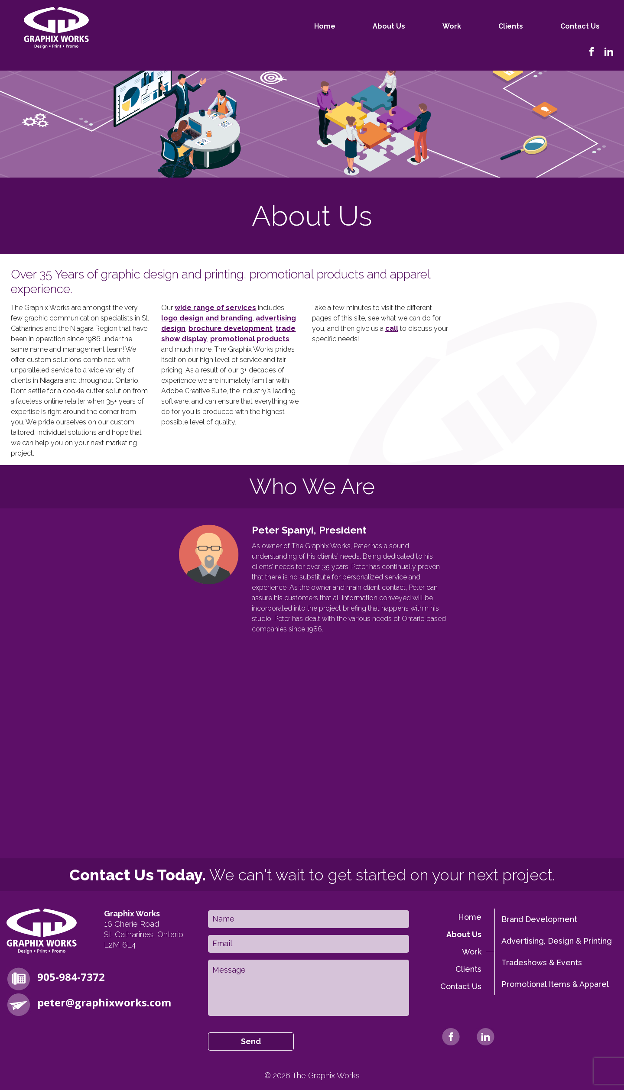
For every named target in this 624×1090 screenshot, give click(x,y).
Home (288, 26)
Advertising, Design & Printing (556, 940)
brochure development (230, 328)
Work (415, 26)
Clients (474, 26)
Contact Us (544, 26)
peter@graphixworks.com (104, 1002)
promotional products (249, 339)
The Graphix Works (326, 1075)
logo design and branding (207, 318)
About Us (353, 26)
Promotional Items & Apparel (555, 984)
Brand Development (539, 919)
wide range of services (215, 308)
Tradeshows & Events (541, 962)
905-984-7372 (71, 977)
